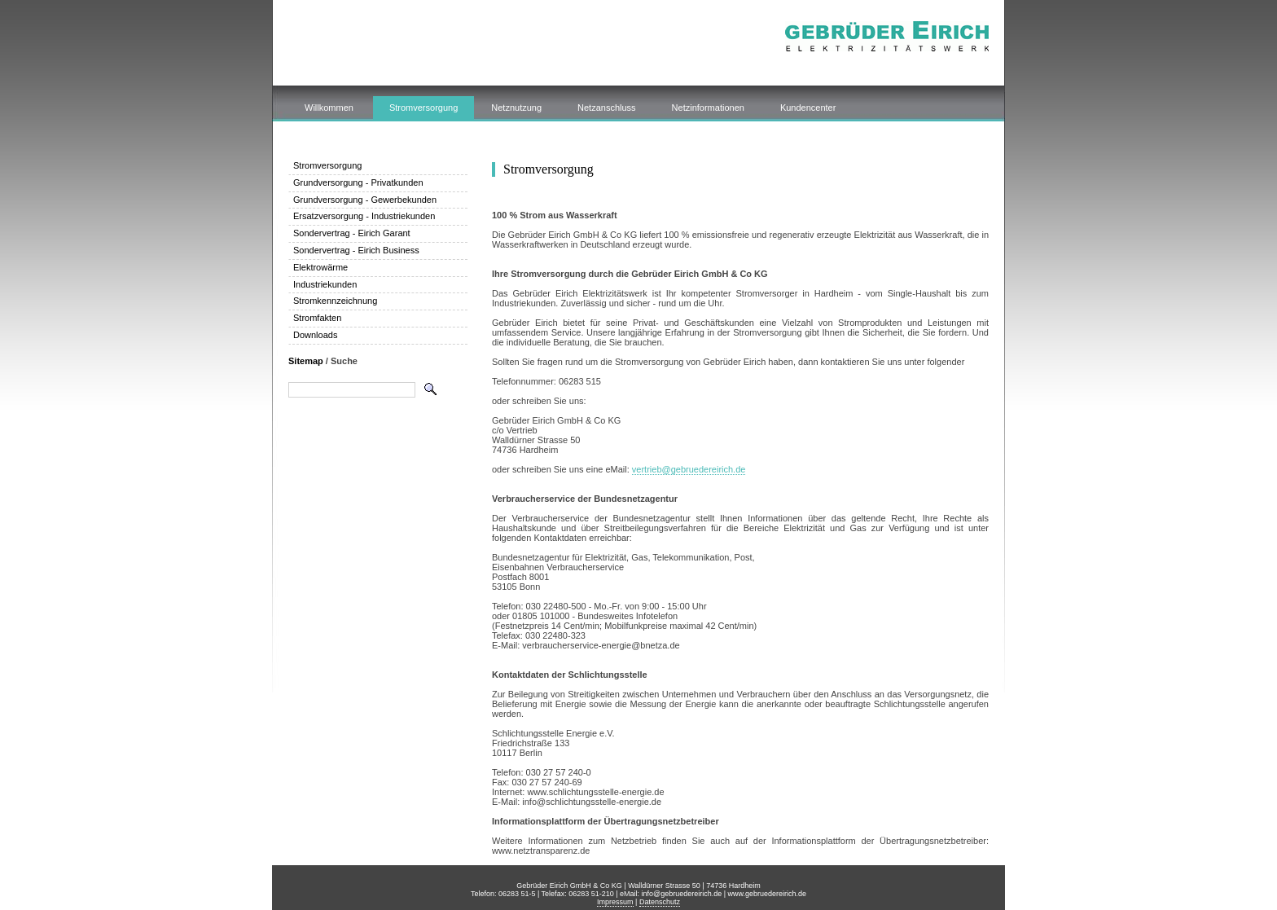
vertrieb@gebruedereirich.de (689, 469)
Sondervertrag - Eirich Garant (351, 233)
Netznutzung (516, 107)
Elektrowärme (320, 267)
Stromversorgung (423, 107)
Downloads (315, 335)
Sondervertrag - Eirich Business (356, 250)
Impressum (615, 902)
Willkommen (329, 107)
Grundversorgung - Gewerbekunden (365, 199)
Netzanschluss (606, 107)
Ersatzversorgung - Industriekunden (364, 216)
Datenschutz (659, 902)
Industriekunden (325, 284)
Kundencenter (808, 107)
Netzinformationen (708, 107)
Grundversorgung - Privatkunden (358, 182)
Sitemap (305, 361)
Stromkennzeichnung (335, 301)
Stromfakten (317, 318)
